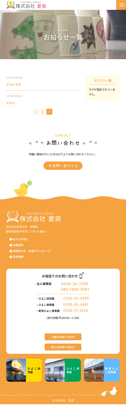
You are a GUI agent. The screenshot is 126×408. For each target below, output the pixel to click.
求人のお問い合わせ (63, 351)
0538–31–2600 (76, 314)
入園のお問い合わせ (63, 341)
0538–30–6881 (76, 308)
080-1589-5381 (75, 293)
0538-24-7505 (74, 288)
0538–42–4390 (76, 302)
